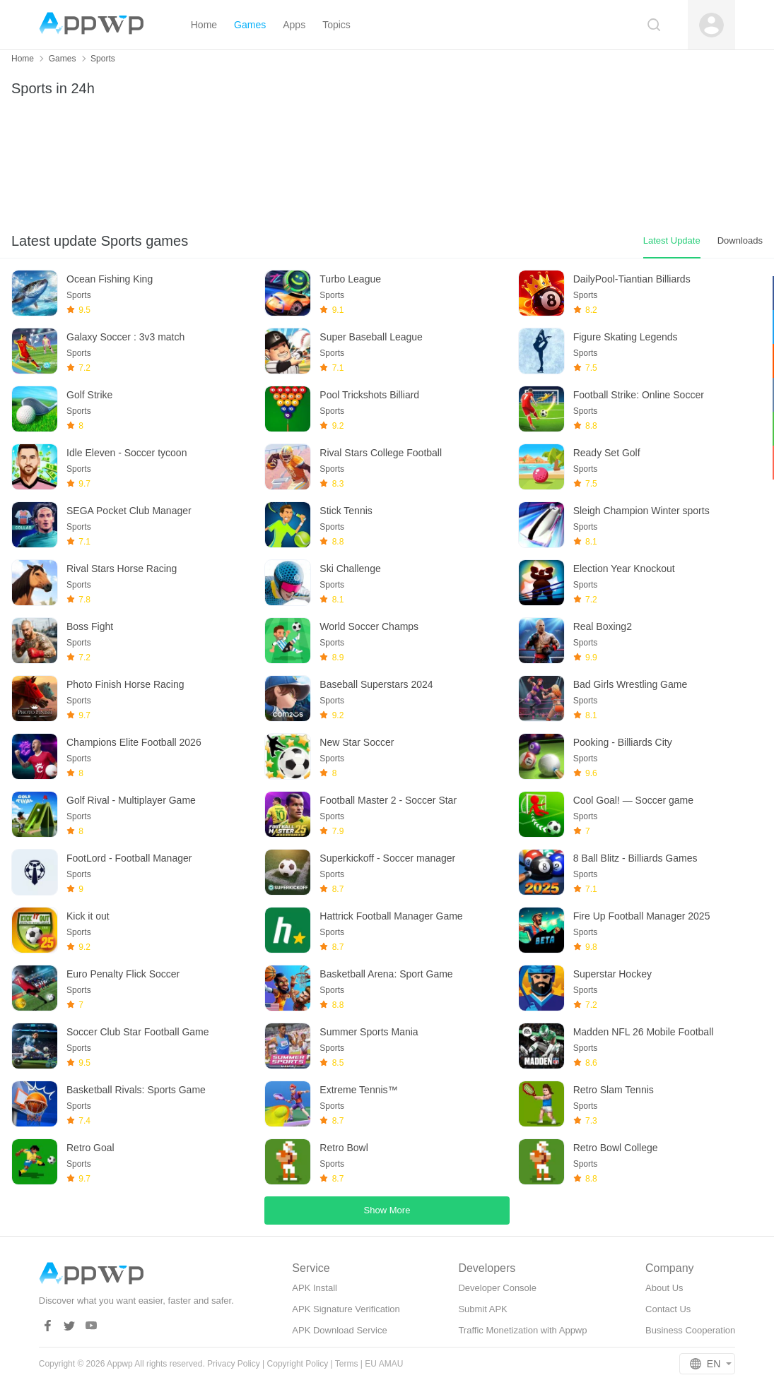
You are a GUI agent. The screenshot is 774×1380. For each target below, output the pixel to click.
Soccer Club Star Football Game (137, 1031)
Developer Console (497, 1288)
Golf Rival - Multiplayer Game (131, 800)
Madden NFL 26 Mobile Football (643, 1031)
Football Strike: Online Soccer (638, 394)
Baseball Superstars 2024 (376, 684)
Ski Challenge (349, 568)
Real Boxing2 (602, 626)
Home (22, 59)
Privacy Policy (233, 1364)
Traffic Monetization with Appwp (522, 1330)
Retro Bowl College (615, 1147)
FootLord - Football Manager (129, 858)
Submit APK (482, 1309)
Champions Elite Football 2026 (133, 742)
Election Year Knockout (624, 568)
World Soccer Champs (368, 626)
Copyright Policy (298, 1364)
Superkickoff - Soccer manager (387, 858)
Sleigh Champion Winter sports (641, 510)
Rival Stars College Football (380, 452)
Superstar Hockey (612, 974)
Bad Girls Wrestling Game (630, 684)
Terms (346, 1364)
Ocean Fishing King (109, 279)
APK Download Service (339, 1330)
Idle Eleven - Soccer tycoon (126, 452)
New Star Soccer (356, 742)
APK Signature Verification (345, 1309)
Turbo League (350, 279)
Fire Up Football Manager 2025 (641, 916)
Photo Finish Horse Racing (125, 684)
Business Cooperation (690, 1330)
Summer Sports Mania (368, 1031)
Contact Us (668, 1309)
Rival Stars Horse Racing (121, 568)
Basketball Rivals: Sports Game (136, 1089)
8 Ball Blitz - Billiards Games (635, 858)
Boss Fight (89, 626)
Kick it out (88, 916)
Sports (102, 59)
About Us (664, 1288)
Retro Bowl (343, 1147)
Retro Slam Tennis (613, 1089)
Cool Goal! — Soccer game (633, 800)
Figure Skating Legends (625, 337)
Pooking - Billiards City (622, 742)
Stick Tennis (345, 510)
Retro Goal (90, 1147)
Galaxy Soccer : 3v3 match (125, 337)
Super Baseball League (371, 337)
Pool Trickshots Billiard (369, 394)
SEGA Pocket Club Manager (129, 510)
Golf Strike (89, 394)
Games (62, 59)
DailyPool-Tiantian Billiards (632, 279)
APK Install (314, 1288)
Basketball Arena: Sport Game (385, 974)
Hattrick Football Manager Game (390, 916)
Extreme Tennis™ (358, 1089)
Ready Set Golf (606, 452)
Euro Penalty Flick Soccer (123, 974)
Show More (387, 1210)
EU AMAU (384, 1364)
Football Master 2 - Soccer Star (388, 800)
